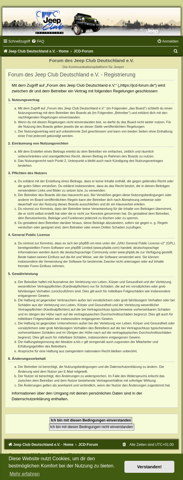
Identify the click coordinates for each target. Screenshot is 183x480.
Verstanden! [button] (149, 466)
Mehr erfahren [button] (25, 473)
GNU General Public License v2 (141, 243)
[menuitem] (37, 41)
